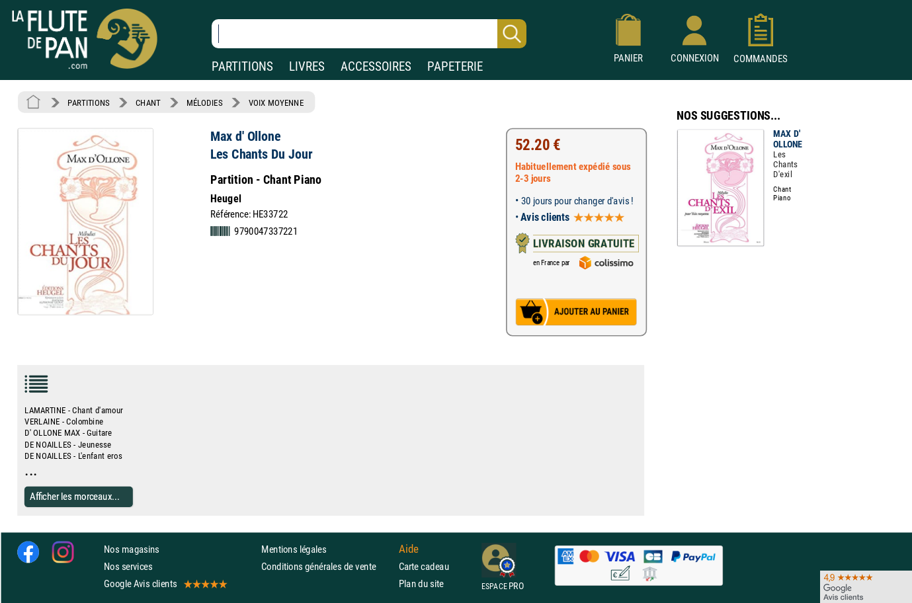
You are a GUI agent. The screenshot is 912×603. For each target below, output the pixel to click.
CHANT (148, 102)
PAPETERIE (455, 66)
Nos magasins (131, 549)
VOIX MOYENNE (276, 102)
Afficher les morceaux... (75, 496)
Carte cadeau (424, 566)
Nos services (128, 566)
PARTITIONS (242, 66)
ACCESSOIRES (376, 66)
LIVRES (307, 66)
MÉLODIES (204, 102)
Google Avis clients (165, 583)
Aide (409, 548)
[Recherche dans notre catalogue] (369, 33)
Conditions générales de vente (327, 566)
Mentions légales (293, 549)
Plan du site (421, 583)
